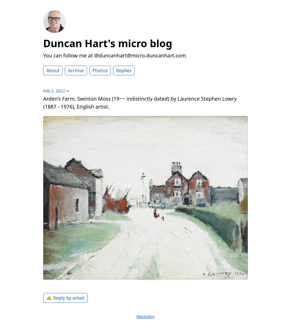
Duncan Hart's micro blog (107, 43)
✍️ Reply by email (65, 298)
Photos (100, 70)
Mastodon (145, 316)
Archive (76, 70)
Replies (124, 70)
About (52, 70)
